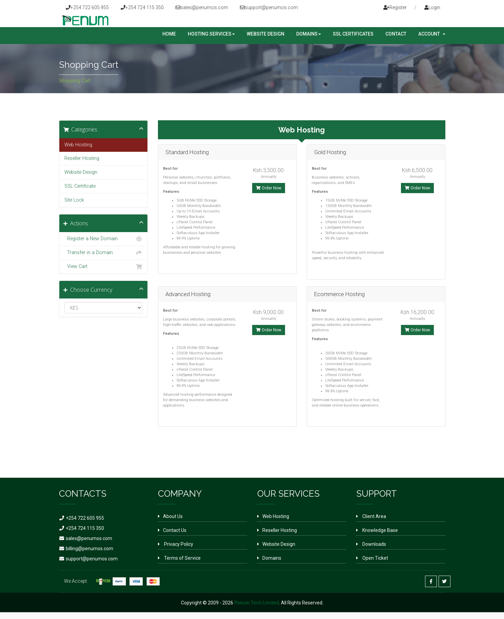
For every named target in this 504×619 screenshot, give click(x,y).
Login (432, 7)
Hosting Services (211, 34)
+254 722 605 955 (87, 7)
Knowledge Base (379, 530)
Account (431, 34)
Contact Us (174, 530)
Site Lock (74, 200)
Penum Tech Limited (256, 602)
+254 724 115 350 (142, 7)
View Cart (103, 267)
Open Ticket (374, 558)
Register (395, 7)
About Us (173, 516)
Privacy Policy (178, 544)
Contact (395, 34)
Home (169, 34)
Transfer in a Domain (103, 253)
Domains (308, 34)
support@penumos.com (269, 7)
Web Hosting (78, 145)
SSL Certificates (353, 34)
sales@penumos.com (202, 7)
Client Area (373, 516)
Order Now (268, 188)
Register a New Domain (103, 239)
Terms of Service (182, 558)
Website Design (265, 34)
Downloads (373, 544)
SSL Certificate (80, 186)
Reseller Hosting (81, 158)
